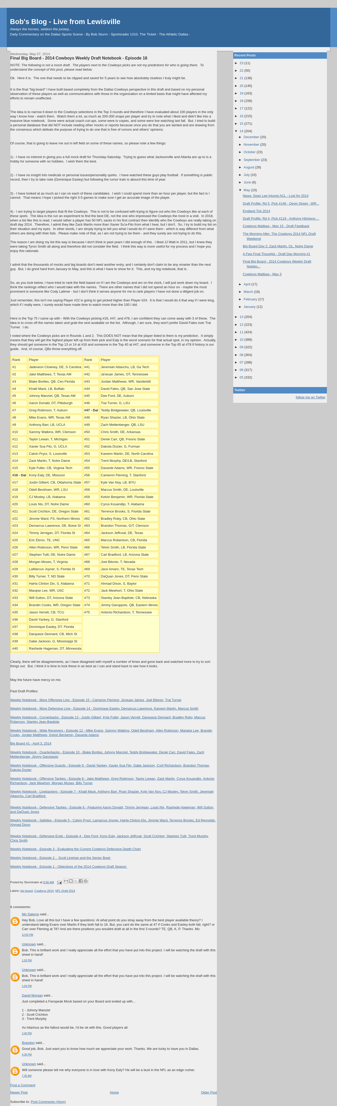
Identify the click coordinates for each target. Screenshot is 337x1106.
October (250, 152)
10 (242, 340)
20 (242, 86)
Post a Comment (22, 1085)
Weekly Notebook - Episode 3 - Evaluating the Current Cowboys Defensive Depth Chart (75, 849)
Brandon (28, 1043)
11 (242, 332)
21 (242, 78)
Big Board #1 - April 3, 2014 (31, 743)
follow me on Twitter (311, 397)
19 (242, 93)
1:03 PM (27, 960)
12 (242, 324)
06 (242, 370)
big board (26, 890)
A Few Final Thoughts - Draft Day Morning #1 (276, 254)
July (247, 175)
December (252, 137)
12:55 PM (27, 934)
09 (242, 347)
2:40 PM (27, 1033)
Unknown (29, 944)
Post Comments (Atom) (48, 1102)
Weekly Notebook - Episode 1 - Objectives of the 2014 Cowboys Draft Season (68, 867)
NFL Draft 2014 (65, 890)
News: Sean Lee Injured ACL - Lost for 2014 (276, 196)
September (252, 160)
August (249, 167)
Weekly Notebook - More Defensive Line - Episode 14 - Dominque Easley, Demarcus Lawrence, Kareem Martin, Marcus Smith (104, 708)
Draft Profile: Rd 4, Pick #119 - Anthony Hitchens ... (281, 218)
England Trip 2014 (256, 211)
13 (242, 317)
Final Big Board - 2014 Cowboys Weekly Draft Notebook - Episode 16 (79, 58)
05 (242, 377)
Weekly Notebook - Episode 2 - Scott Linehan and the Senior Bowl (60, 858)
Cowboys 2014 (44, 890)
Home (114, 1092)
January (250, 307)
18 (242, 101)
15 (242, 123)
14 (242, 131)
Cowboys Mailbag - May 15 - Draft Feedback (276, 226)
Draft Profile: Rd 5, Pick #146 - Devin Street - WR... (281, 203)
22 (242, 70)
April (247, 284)
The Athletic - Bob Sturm (210, 34)
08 (242, 355)
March (249, 292)
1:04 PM (27, 986)
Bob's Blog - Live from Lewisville (65, 22)
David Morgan (32, 995)
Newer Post (19, 1092)
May (247, 190)
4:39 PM (27, 1054)
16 (242, 116)
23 (242, 63)
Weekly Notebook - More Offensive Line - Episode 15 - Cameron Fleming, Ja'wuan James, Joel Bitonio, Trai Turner (96, 700)
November (252, 144)
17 (242, 108)
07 (242, 362)
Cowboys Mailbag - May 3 (262, 274)
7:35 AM (27, 1075)
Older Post (209, 1092)
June (248, 182)
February (251, 299)
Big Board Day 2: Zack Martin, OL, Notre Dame (278, 246)
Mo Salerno (30, 914)
